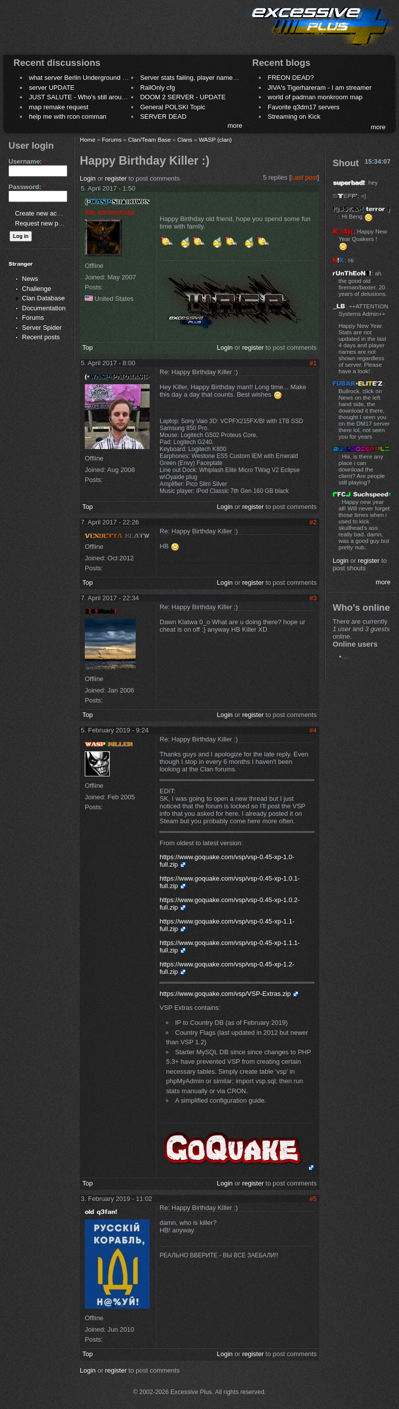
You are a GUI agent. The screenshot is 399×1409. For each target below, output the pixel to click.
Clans (185, 139)
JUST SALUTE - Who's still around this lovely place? (104, 97)
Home (87, 139)
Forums (33, 317)
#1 (313, 363)
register (116, 178)
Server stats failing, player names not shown (203, 77)
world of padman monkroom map (315, 97)
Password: (26, 187)
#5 (313, 1198)
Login (88, 178)
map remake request (58, 107)
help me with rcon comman (67, 116)
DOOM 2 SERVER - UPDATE (182, 97)
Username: (27, 161)
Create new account (44, 213)
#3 (313, 598)
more (234, 125)
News (30, 278)
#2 (313, 522)
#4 (313, 730)
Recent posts (41, 337)
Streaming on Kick (294, 116)
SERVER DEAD (163, 116)
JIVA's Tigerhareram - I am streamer (320, 87)
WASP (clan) (215, 139)
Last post (304, 177)
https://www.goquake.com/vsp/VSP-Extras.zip (225, 993)
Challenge (36, 288)
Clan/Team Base (149, 139)
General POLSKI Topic (172, 107)
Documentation (43, 308)
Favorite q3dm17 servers (304, 107)
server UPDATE (52, 87)
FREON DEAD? (291, 77)
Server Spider (41, 327)
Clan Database (43, 298)
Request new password (48, 223)
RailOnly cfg (157, 87)
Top (87, 347)
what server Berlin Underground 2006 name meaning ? (108, 77)
